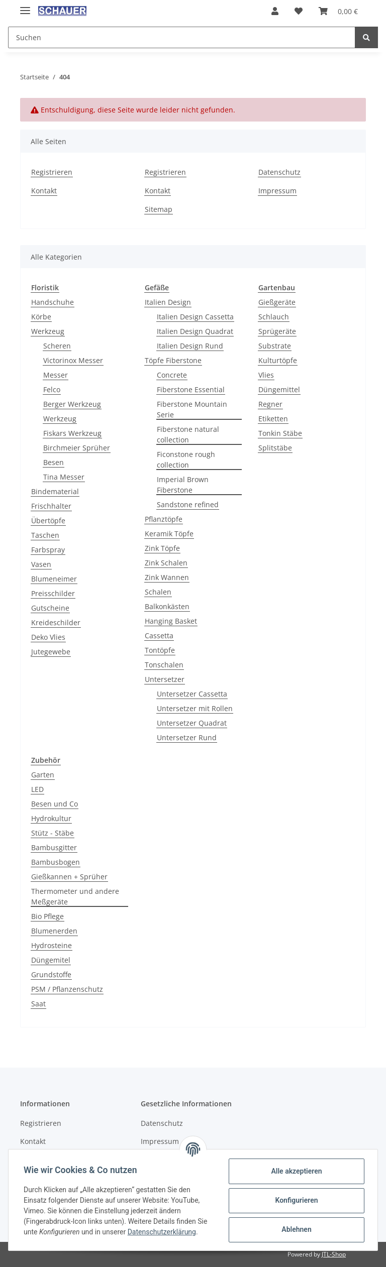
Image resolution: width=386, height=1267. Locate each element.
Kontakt (44, 190)
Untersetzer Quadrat (192, 723)
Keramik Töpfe (169, 533)
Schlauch (273, 316)
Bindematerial (55, 491)
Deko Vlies (48, 637)
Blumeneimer (54, 579)
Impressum (277, 190)
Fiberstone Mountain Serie (192, 409)
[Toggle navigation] (25, 6)
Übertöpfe (48, 520)
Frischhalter (51, 506)
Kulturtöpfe (277, 360)
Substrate (274, 346)
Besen (53, 462)
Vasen (41, 564)
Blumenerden (54, 931)
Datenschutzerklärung (163, 1232)
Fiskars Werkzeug (72, 433)
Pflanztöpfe (163, 519)
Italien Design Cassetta (195, 316)
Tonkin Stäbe (280, 433)
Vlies (266, 375)
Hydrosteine (51, 945)
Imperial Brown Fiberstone (183, 485)
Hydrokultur (51, 818)
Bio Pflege (47, 916)
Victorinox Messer (73, 360)
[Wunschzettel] (298, 11)
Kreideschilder (55, 622)
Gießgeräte (277, 302)
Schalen (158, 592)
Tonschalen (164, 664)
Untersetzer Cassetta (192, 694)
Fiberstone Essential (191, 389)
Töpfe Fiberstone (173, 360)
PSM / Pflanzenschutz (67, 989)
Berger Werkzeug (72, 404)
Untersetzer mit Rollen (195, 708)
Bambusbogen (55, 862)
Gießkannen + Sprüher (69, 876)
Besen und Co (54, 804)
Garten (42, 774)
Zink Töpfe (162, 548)
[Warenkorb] (338, 11)
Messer (55, 375)
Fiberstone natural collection (188, 434)
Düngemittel (279, 389)
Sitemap (158, 209)
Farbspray (48, 549)
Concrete (172, 375)
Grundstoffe (51, 974)
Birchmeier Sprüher (76, 447)
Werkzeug (47, 331)
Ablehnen (295, 1229)
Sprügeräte (277, 331)
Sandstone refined (188, 504)
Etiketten (273, 418)
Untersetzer (164, 679)
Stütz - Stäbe (52, 833)
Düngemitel (50, 960)
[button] (274, 11)
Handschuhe (52, 302)
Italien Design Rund (190, 346)
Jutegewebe (50, 651)
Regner (270, 404)
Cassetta (159, 635)
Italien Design (168, 302)
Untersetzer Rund (187, 737)
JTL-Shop (334, 1254)
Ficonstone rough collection (186, 459)
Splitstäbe (275, 447)
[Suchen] (181, 37)
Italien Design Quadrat (195, 331)
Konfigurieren (295, 1200)
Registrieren (51, 172)
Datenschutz (279, 172)
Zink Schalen (166, 562)
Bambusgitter (54, 847)
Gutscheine (50, 608)
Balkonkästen (167, 606)
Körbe (41, 316)
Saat (38, 1003)
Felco (51, 389)
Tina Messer (63, 477)
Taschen (45, 535)
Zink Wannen (167, 577)
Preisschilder (53, 593)
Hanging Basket (171, 621)
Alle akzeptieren (295, 1171)
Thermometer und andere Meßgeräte (75, 896)
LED (37, 789)
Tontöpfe (160, 650)
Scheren (57, 346)
